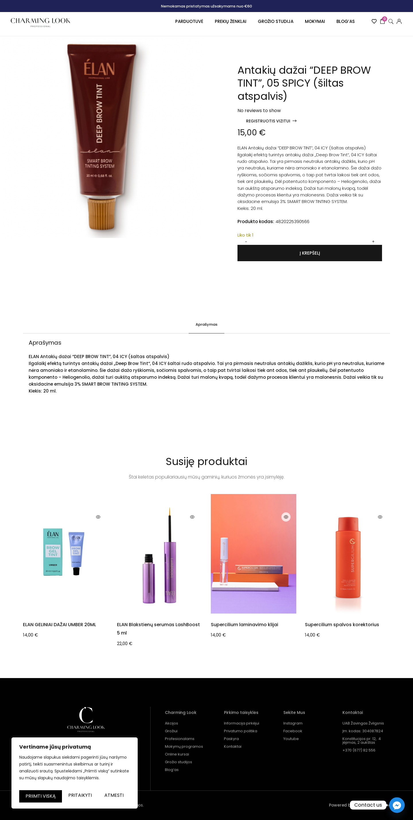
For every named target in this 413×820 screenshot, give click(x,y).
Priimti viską (75, 796)
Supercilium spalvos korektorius (342, 624)
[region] (74, 768)
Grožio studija (267, 25)
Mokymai (307, 25)
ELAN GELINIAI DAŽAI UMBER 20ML (59, 624)
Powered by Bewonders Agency (361, 805)
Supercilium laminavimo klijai (244, 624)
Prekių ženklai (222, 25)
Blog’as (337, 25)
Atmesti (102, 781)
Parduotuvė (181, 25)
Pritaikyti (47, 781)
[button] (271, 121)
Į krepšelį (310, 253)
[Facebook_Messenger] (397, 805)
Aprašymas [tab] (206, 324)
